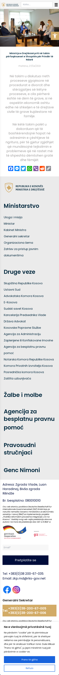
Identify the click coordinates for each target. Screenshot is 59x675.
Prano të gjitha (30, 659)
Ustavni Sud (12, 290)
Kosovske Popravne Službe (22, 328)
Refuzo (29, 668)
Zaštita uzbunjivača (17, 378)
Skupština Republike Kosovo (23, 283)
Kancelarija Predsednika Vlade (25, 315)
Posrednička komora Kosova (24, 372)
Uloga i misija (13, 217)
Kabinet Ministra (15, 230)
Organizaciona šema (18, 243)
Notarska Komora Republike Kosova (29, 359)
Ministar (9, 224)
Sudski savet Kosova (18, 309)
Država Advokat (15, 321)
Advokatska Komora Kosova (23, 296)
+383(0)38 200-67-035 (26, 573)
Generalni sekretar (17, 236)
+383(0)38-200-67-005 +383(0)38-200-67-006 (27, 610)
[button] (55, 36)
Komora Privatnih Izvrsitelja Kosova (28, 366)
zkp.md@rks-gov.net (29, 578)
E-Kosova (10, 302)
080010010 (33, 500)
